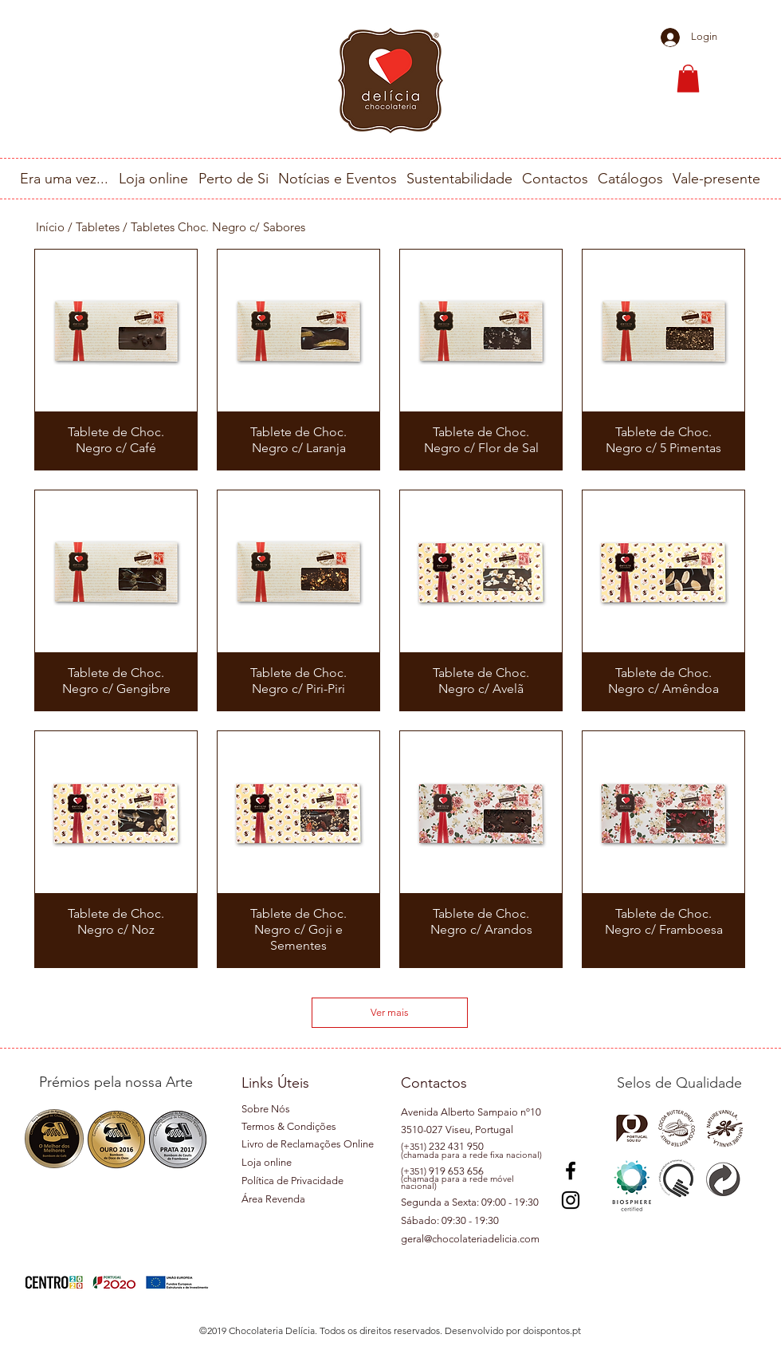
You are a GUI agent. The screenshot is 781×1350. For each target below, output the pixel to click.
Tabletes (98, 226)
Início (50, 226)
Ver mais (390, 1012)
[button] (688, 78)
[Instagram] (571, 1200)
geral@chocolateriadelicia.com (470, 1239)
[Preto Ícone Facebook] (571, 1171)
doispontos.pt (552, 1330)
